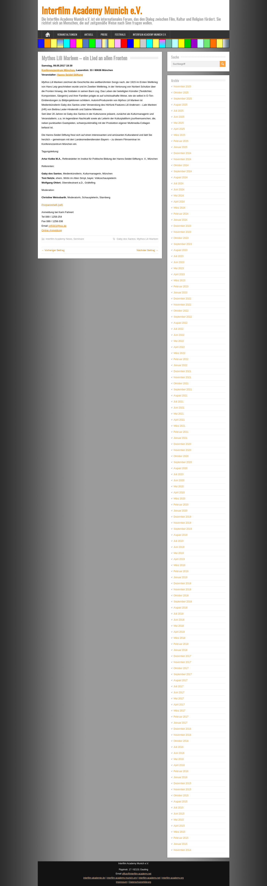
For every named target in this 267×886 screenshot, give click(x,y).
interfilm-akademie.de (94, 878)
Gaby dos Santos (126, 238)
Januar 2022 (180, 365)
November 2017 (182, 662)
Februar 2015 (181, 837)
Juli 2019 (179, 540)
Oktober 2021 (181, 383)
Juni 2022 (179, 334)
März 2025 (179, 134)
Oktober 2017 (181, 668)
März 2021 (179, 425)
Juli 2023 (179, 256)
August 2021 (181, 395)
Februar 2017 (181, 716)
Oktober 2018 (181, 595)
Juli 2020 (179, 474)
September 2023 (183, 244)
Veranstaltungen (67, 34)
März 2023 (179, 280)
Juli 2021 (179, 401)
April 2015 (179, 825)
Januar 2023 (180, 292)
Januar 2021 (180, 437)
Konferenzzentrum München (58, 70)
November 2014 (182, 850)
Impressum (121, 882)
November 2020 (182, 450)
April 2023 (179, 274)
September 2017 (183, 674)
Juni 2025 (179, 116)
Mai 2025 (179, 122)
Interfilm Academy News (59, 238)
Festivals (120, 34)
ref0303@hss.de (57, 225)
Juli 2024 (179, 183)
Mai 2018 (179, 625)
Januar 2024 (180, 219)
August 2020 (181, 468)
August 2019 (181, 534)
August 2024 (181, 177)
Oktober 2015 (181, 795)
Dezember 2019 (182, 516)
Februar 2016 (181, 771)
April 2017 (179, 704)
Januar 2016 (180, 777)
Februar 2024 (181, 213)
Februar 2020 (181, 504)
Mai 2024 (179, 195)
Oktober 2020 (181, 456)
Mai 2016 (179, 759)
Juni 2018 (179, 619)
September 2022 (183, 316)
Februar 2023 (181, 286)
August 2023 (181, 250)
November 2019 (182, 522)
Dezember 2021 (182, 371)
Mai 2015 (179, 819)
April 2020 (179, 492)
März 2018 (179, 637)
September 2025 (183, 98)
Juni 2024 (179, 189)
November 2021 (182, 377)
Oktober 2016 (181, 740)
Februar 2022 (181, 359)
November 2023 (182, 231)
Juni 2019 (179, 547)
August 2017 (181, 680)
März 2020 (179, 498)
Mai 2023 (179, 268)
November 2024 (182, 159)
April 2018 (179, 631)
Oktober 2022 (181, 310)
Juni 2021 (179, 407)
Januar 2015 (180, 843)
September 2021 (183, 389)
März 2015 (179, 831)
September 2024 (183, 171)
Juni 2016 (179, 753)
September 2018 (183, 601)
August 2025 (181, 104)
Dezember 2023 (182, 225)
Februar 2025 (181, 141)
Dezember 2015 (182, 783)
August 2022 (181, 322)
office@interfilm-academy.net (136, 873)
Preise (104, 34)
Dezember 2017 (182, 656)
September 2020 (183, 462)
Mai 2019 (179, 553)
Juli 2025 (179, 110)
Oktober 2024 (181, 165)
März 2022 (179, 353)
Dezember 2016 (182, 728)
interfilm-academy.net (149, 878)
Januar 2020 (180, 510)
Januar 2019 (180, 577)
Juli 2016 (179, 746)
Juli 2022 (179, 328)
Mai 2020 (179, 486)
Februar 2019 (181, 571)
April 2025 (179, 128)
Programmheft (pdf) (52, 204)
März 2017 (179, 710)
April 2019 (179, 559)
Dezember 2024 (182, 153)
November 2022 (182, 304)
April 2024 (179, 201)
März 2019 (179, 565)
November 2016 (182, 734)
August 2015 (181, 801)
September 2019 (183, 528)
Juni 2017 (179, 692)
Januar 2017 (180, 722)
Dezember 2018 (182, 583)
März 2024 (179, 207)
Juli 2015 (179, 807)
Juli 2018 (179, 613)
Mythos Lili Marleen (147, 238)
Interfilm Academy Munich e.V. (92, 10)
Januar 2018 (180, 650)
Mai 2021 (179, 413)
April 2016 (179, 765)
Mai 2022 (179, 341)
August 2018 (181, 607)
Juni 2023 (179, 262)
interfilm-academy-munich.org (122, 878)
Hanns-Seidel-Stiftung (70, 74)
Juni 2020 (179, 480)
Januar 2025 (180, 147)
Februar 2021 (181, 431)
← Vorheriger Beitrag (53, 250)
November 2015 (182, 789)
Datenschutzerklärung (140, 882)
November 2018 (182, 589)
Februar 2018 (181, 643)
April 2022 (179, 347)
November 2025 (182, 86)
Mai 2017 (179, 698)
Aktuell (88, 34)
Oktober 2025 (181, 92)
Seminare (78, 238)
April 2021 (179, 419)
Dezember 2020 (182, 444)
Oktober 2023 (181, 238)
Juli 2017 (179, 686)
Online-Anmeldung (52, 230)
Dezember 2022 (182, 298)
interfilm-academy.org (173, 878)
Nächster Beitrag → (147, 250)
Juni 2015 (179, 813)
